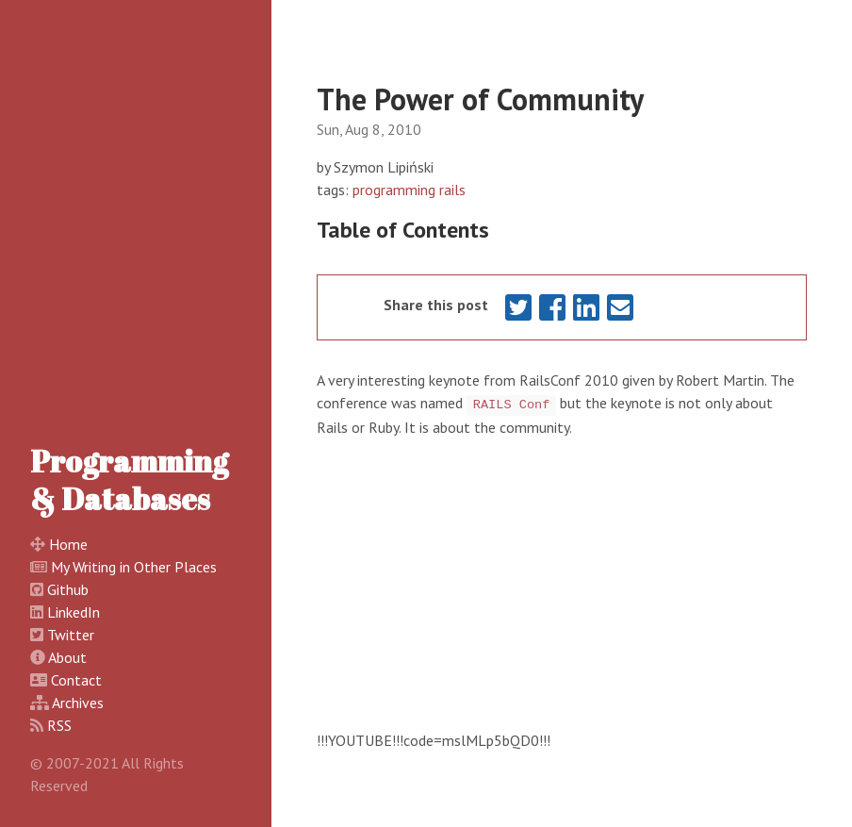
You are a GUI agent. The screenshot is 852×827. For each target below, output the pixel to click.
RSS (59, 725)
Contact (76, 679)
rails (452, 189)
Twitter (70, 634)
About (67, 657)
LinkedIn (73, 612)
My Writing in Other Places (134, 566)
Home (68, 544)
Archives (78, 702)
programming (393, 189)
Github (68, 589)
